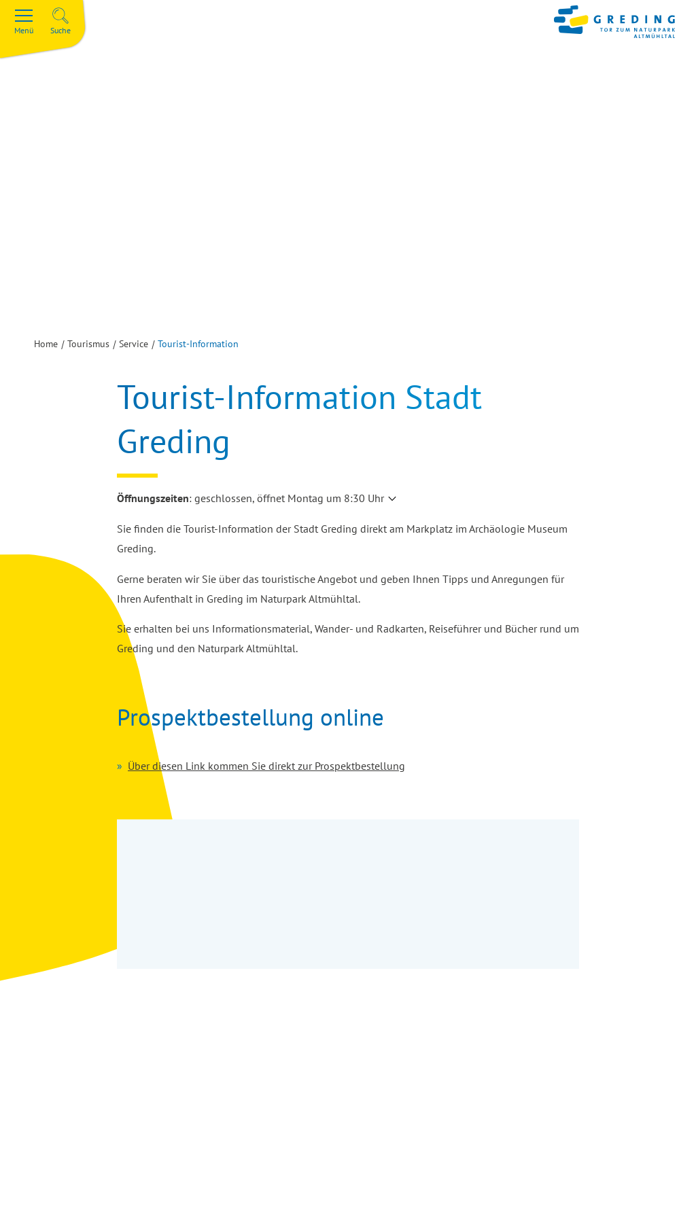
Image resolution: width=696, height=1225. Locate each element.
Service (133, 344)
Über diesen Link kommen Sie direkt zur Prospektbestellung (266, 766)
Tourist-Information (198, 344)
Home (46, 344)
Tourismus (88, 344)
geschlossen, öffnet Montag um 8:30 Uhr (289, 498)
